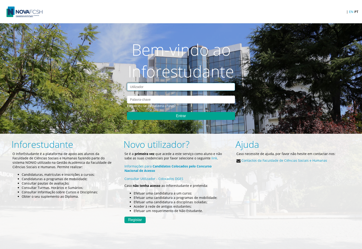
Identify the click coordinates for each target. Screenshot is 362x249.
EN (351, 11)
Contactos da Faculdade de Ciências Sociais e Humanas (281, 160)
